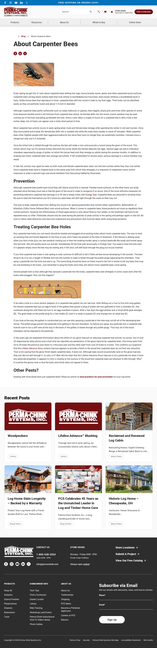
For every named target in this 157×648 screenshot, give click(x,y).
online (86, 562)
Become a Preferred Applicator (70, 607)
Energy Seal (91, 193)
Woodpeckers (18, 434)
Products (18, 21)
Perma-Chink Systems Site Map (105, 638)
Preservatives (10, 602)
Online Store (137, 21)
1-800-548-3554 (46, 552)
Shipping (65, 597)
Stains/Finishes (11, 597)
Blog (23, 34)
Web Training (36, 606)
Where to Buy (105, 21)
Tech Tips (34, 588)
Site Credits (148, 638)
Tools (6, 615)
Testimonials (67, 593)
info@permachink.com (47, 562)
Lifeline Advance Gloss (32, 346)
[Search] (90, 11)
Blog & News (116, 454)
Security (86, 638)
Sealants (8, 593)
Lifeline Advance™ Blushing (77, 434)
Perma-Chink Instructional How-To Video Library (42, 616)
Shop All (8, 588)
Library (13, 454)
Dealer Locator (37, 597)
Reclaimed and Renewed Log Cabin (127, 436)
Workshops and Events (41, 610)
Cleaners (8, 606)
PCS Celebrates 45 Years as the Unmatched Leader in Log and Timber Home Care (78, 501)
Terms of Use (74, 638)
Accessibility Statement (131, 638)
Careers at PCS (68, 613)
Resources (47, 21)
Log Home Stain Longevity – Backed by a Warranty (27, 499)
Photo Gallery (36, 622)
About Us (75, 21)
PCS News (66, 602)
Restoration (9, 610)
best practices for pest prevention (96, 375)
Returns (64, 618)
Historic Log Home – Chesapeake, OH (123, 499)
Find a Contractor (144, 12)
